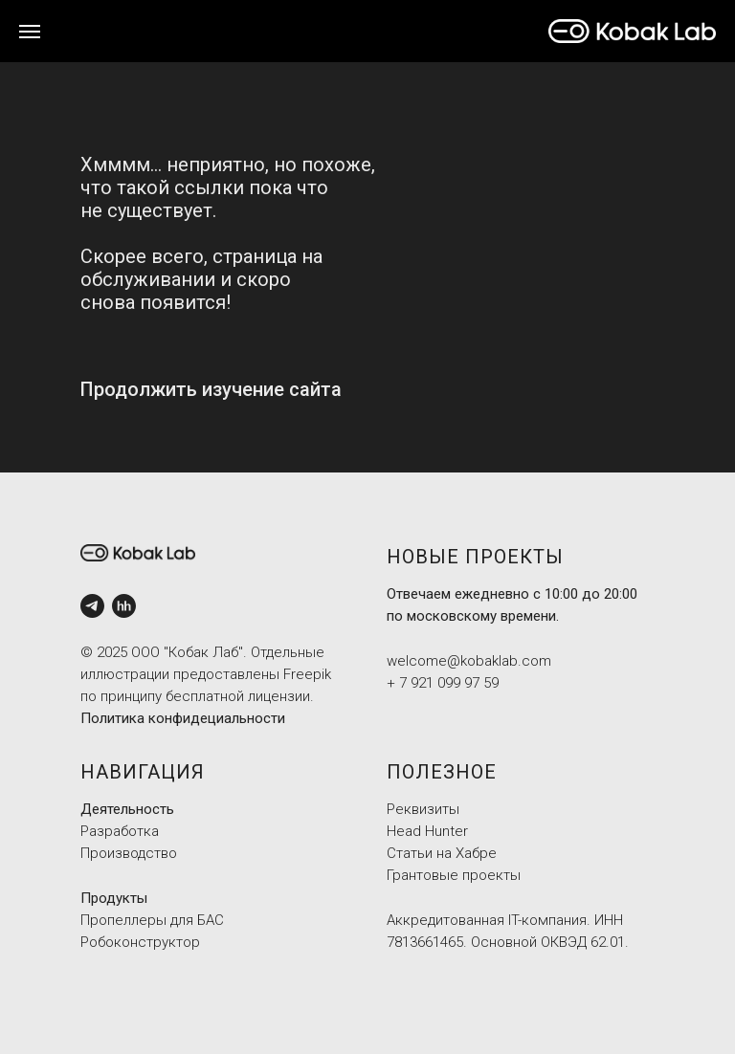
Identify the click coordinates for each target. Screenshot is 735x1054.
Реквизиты (423, 809)
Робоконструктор (140, 942)
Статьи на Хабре (442, 853)
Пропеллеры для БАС (152, 920)
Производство (128, 853)
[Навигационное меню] (29, 31)
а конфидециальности (211, 718)
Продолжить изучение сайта (211, 389)
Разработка (119, 831)
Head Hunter (427, 831)
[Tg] (92, 606)
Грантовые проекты (454, 875)
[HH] (124, 606)
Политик (108, 718)
